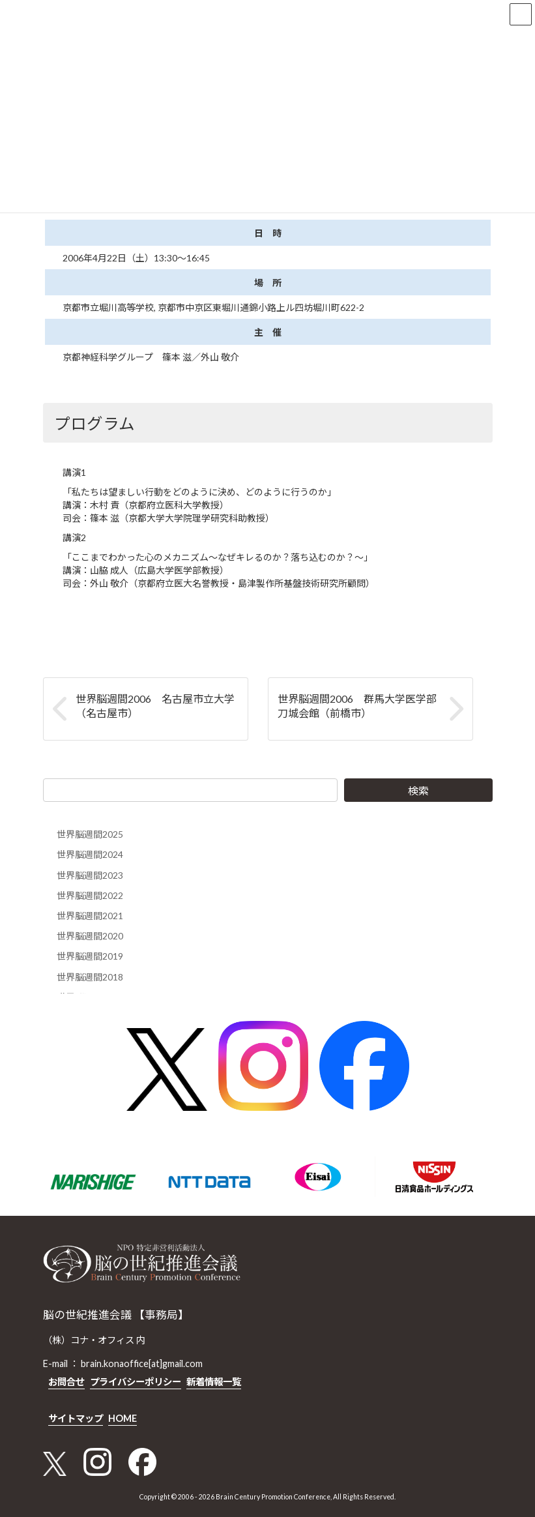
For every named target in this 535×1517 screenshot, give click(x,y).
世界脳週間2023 (90, 874)
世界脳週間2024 (90, 854)
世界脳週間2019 (90, 956)
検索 (418, 790)
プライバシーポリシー (135, 1381)
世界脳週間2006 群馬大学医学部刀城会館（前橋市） (357, 705)
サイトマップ (75, 1417)
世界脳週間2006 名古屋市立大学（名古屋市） (155, 705)
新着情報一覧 (213, 1381)
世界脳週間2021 (90, 915)
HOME (122, 1417)
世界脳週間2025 (90, 834)
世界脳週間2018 (90, 976)
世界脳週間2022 (90, 894)
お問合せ (66, 1381)
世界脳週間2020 (90, 935)
